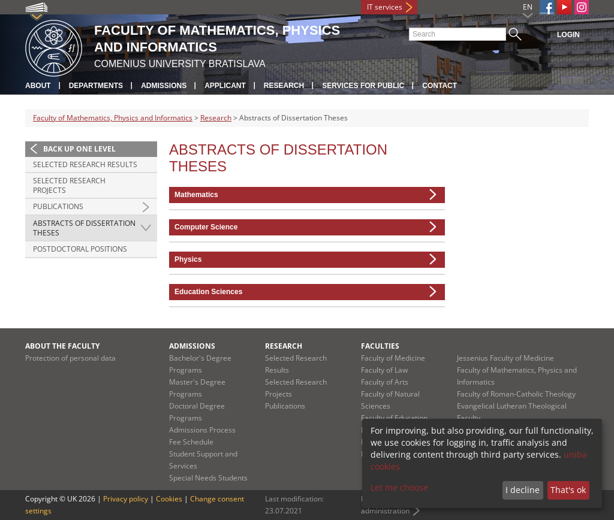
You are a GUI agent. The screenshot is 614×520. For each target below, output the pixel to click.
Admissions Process (202, 430)
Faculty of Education (394, 418)
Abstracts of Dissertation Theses (84, 228)
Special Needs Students (208, 478)
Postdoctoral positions (80, 249)
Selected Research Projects (69, 185)
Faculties (380, 346)
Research (284, 85)
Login (568, 35)
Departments (96, 85)
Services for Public (363, 85)
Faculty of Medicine (393, 358)
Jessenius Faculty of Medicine (505, 358)
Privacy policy (125, 499)
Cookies (169, 499)
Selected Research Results (85, 164)
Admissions (163, 85)
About (38, 85)
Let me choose (399, 487)
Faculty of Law (384, 370)
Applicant (225, 85)
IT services (384, 7)
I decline (522, 489)
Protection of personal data (70, 358)
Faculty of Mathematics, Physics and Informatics (112, 118)
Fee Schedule (191, 442)
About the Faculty (62, 346)
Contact (439, 85)
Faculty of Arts (384, 382)
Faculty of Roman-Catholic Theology (516, 394)
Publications (58, 206)
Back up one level (79, 149)
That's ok (568, 489)
